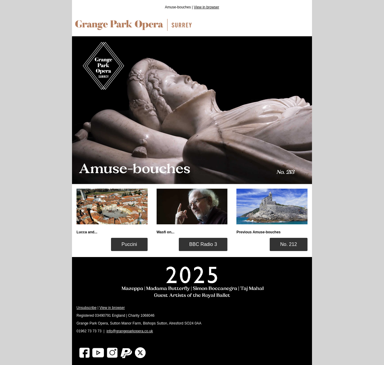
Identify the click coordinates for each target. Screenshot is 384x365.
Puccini (129, 244)
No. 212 (288, 244)
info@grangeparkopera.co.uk (129, 331)
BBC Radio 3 (203, 244)
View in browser (206, 7)
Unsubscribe (86, 308)
